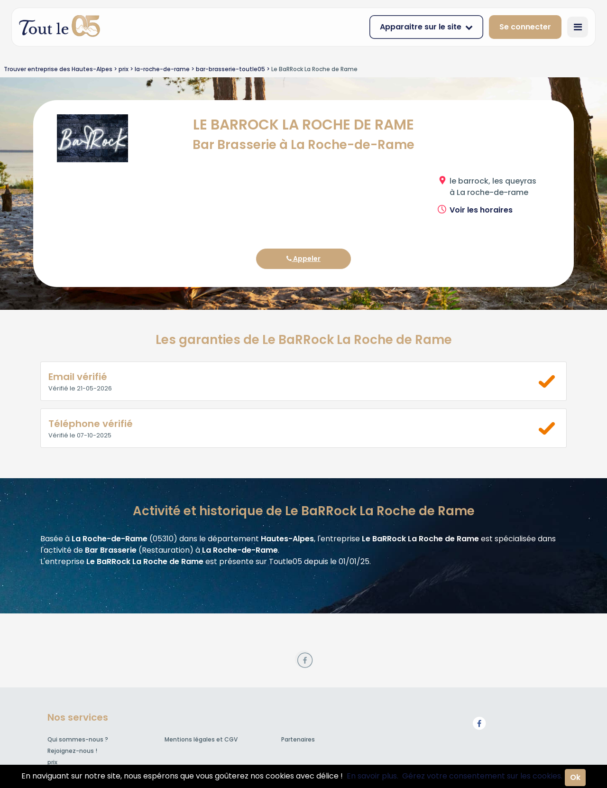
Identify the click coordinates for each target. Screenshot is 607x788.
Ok (575, 777)
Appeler (303, 258)
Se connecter (525, 26)
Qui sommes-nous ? (77, 739)
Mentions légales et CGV (201, 739)
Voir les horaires (481, 209)
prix (52, 762)
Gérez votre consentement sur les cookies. (482, 775)
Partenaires (298, 739)
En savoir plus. (372, 775)
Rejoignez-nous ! (72, 751)
